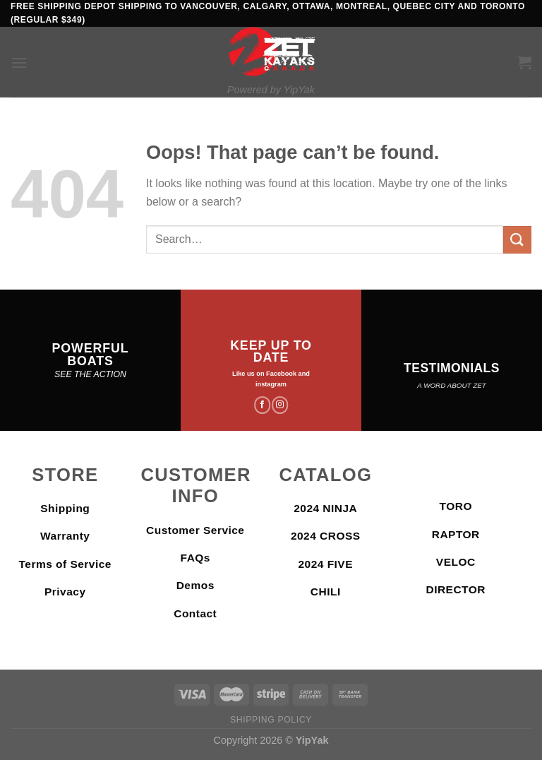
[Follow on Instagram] (280, 404)
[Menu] (19, 62)
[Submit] (517, 240)
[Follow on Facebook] (262, 404)
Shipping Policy (271, 720)
